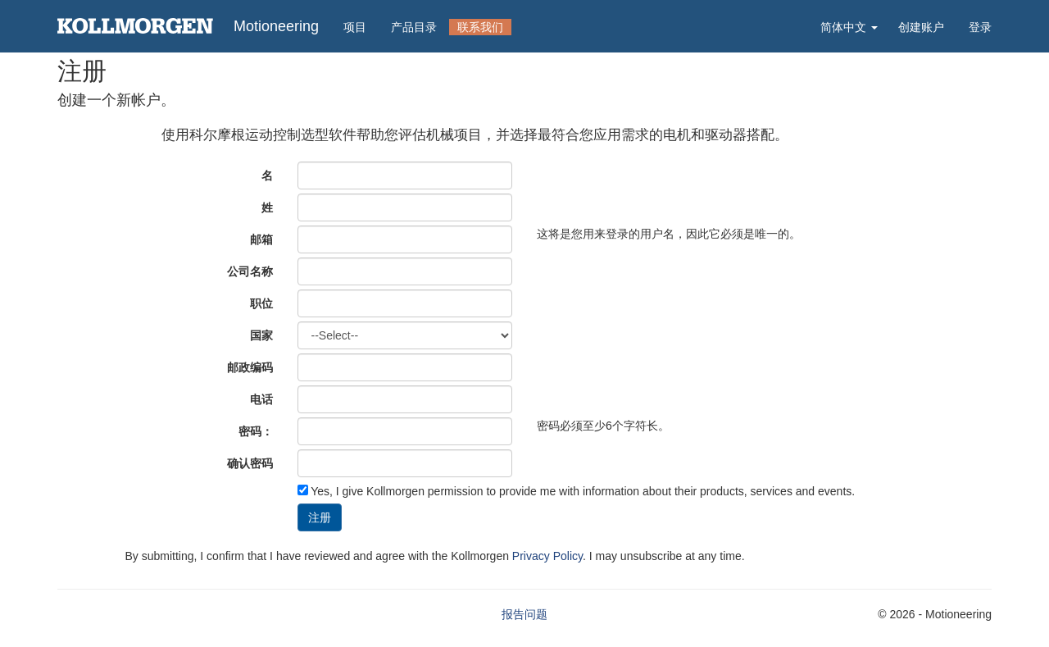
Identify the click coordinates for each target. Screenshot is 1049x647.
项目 (354, 27)
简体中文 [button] (849, 27)
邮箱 (261, 239)
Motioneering (276, 26)
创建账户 (921, 27)
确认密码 (250, 463)
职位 (261, 303)
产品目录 (414, 27)
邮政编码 (250, 367)
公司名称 (250, 271)
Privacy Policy (547, 556)
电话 (261, 399)
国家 (261, 335)
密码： (255, 431)
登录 (980, 27)
